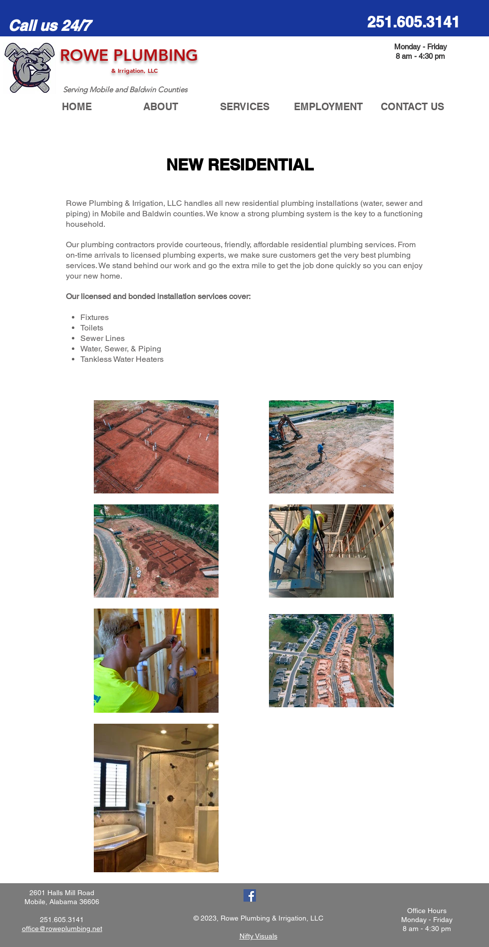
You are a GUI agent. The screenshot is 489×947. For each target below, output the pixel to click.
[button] (244, 107)
